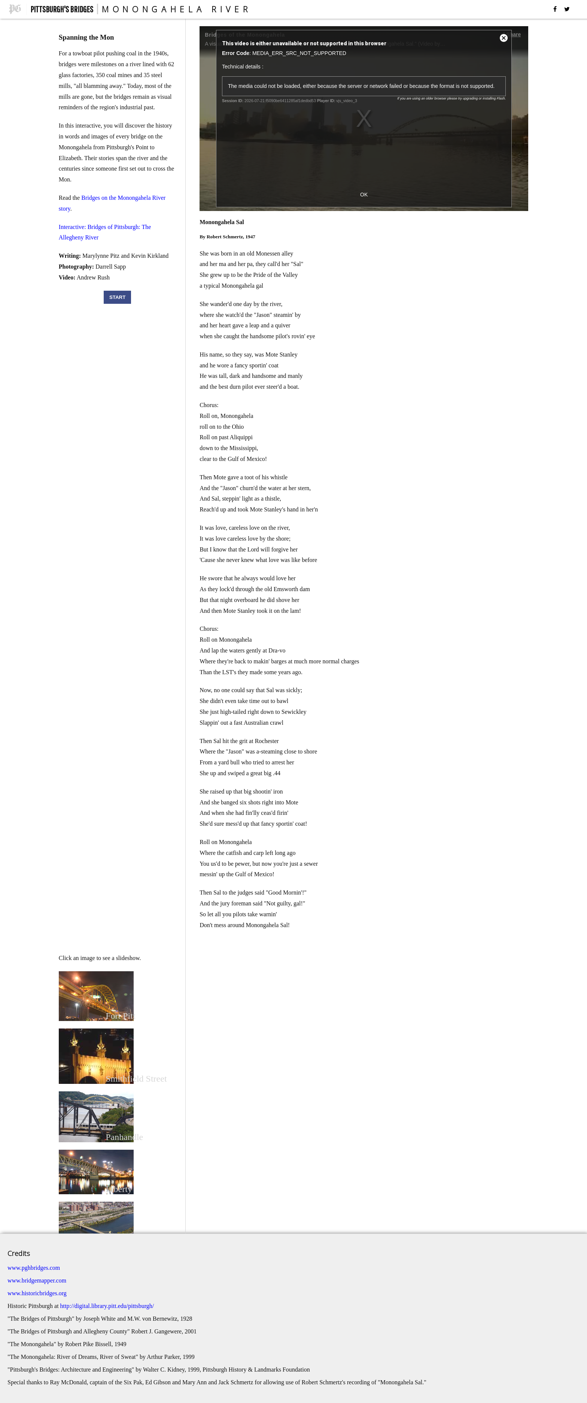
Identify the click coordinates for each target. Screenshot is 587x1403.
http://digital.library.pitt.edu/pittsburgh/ (107, 1306)
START (117, 297)
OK (364, 195)
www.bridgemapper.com (36, 1280)
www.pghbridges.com (33, 1268)
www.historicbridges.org (37, 1293)
